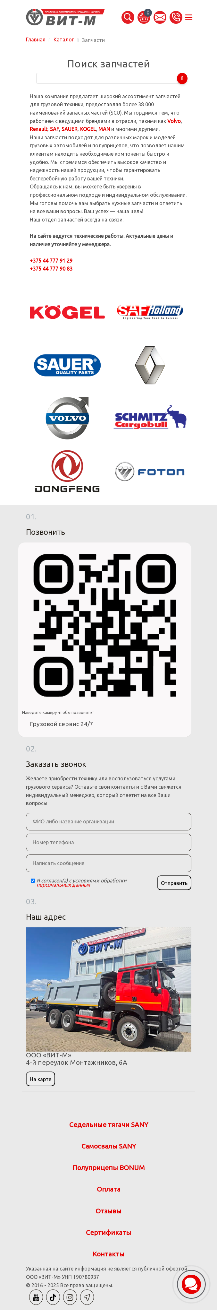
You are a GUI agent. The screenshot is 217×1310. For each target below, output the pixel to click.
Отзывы (108, 1211)
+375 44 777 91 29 (51, 261)
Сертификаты (108, 1232)
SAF (54, 129)
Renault (38, 129)
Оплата (109, 1189)
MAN (104, 129)
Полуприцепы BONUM (108, 1167)
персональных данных (63, 885)
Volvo (174, 121)
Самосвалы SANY (108, 1146)
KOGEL (88, 129)
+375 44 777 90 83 (51, 269)
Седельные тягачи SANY (108, 1124)
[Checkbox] (33, 881)
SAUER (70, 129)
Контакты (108, 1254)
